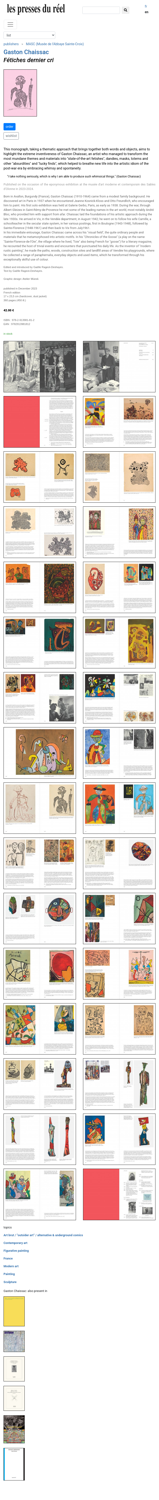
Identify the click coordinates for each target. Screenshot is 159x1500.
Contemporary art (15, 1243)
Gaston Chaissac (26, 52)
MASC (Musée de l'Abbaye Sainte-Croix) (55, 44)
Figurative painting (16, 1250)
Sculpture (10, 1282)
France (8, 1258)
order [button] (9, 126)
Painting (9, 1274)
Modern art (11, 1266)
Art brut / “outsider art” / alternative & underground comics (43, 1235)
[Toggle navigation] (10, 24)
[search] (101, 10)
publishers (11, 44)
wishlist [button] (11, 136)
